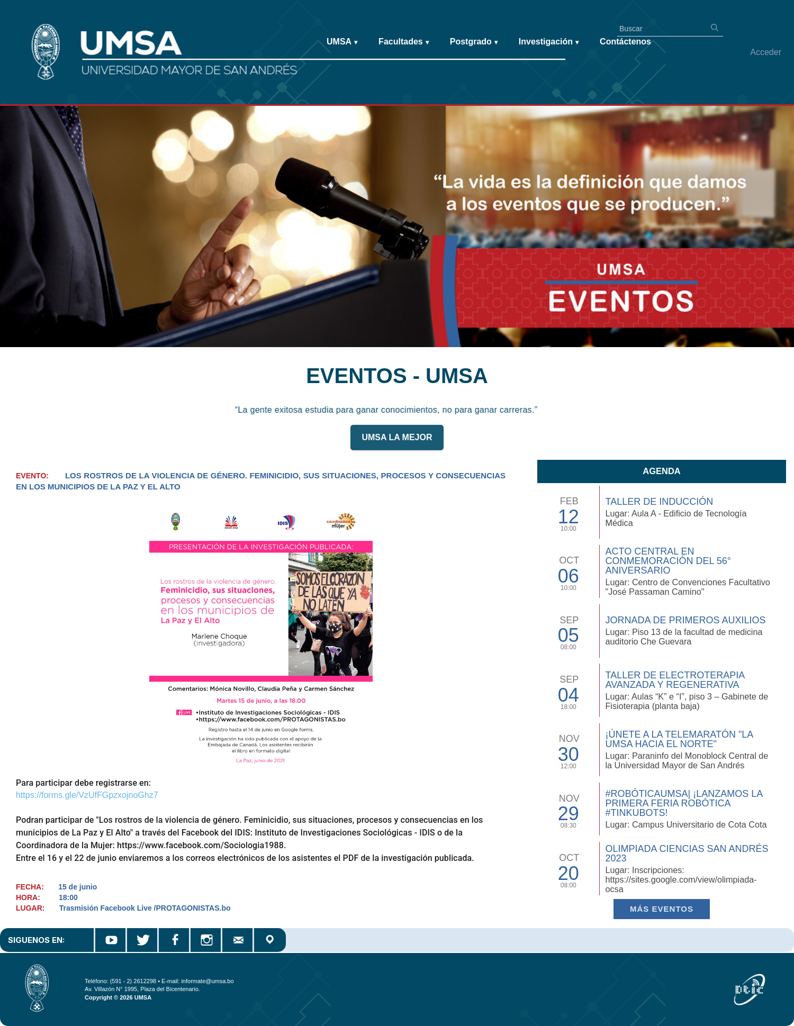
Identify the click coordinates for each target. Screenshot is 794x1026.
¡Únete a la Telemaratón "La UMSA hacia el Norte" (679, 739)
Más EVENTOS (661, 908)
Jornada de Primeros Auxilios (685, 620)
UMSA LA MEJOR (397, 443)
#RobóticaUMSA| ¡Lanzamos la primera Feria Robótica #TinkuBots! (683, 803)
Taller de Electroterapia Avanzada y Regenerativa (674, 680)
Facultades (403, 42)
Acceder (765, 52)
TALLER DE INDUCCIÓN (659, 501)
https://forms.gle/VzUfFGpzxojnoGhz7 (87, 795)
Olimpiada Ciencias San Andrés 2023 (686, 853)
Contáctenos (625, 41)
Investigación (549, 42)
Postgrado (474, 42)
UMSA (342, 42)
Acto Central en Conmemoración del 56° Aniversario (668, 561)
